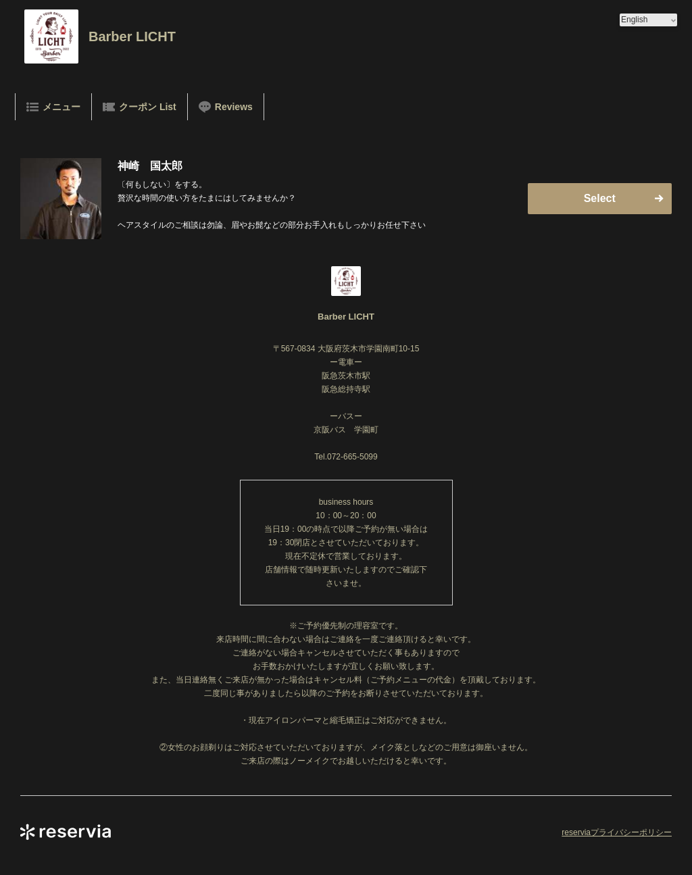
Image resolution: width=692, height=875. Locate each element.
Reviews (226, 107)
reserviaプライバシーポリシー (617, 832)
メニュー (53, 107)
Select (600, 198)
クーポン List (139, 107)
